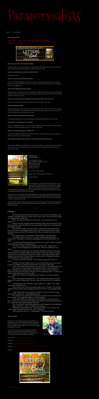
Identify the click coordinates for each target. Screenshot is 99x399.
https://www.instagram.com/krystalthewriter (24, 343)
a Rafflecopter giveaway (14, 387)
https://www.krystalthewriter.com (23, 337)
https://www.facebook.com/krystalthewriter (24, 340)
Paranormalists (44, 15)
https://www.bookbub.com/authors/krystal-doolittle (26, 350)
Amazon (35, 208)
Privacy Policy (16, 32)
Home (8, 32)
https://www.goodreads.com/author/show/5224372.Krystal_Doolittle (31, 346)
